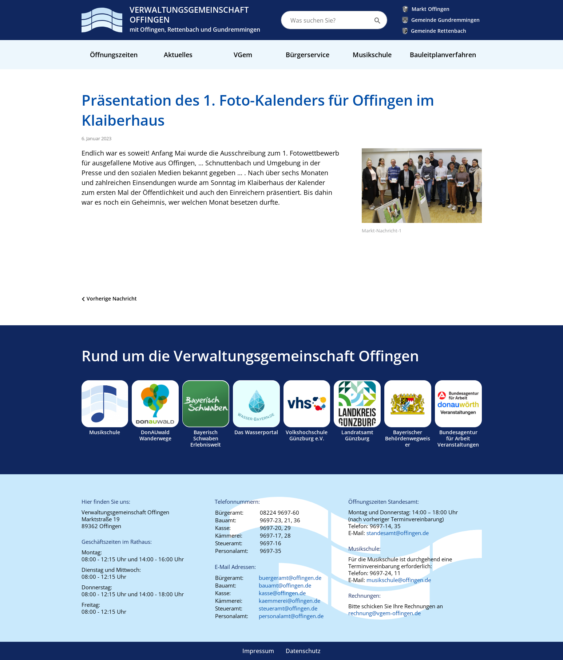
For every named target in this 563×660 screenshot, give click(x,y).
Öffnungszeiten (114, 54)
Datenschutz (303, 651)
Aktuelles (178, 54)
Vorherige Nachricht (112, 298)
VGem (243, 54)
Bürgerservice (307, 54)
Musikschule (372, 54)
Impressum (258, 651)
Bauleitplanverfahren (443, 54)
